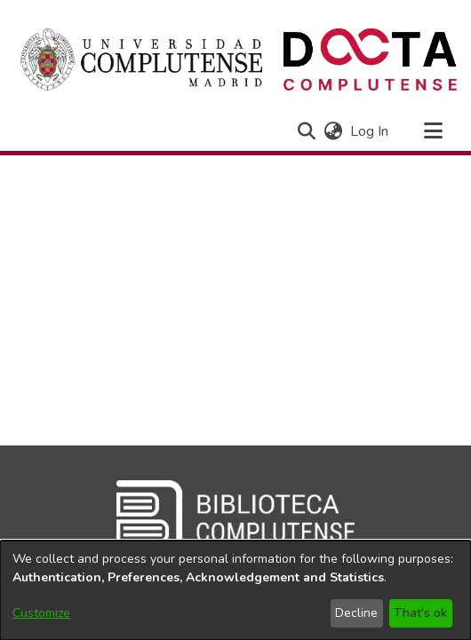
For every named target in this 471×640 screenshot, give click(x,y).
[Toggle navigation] (433, 131)
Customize (41, 612)
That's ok (420, 612)
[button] (306, 131)
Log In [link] (370, 131)
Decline (356, 612)
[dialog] (235, 590)
